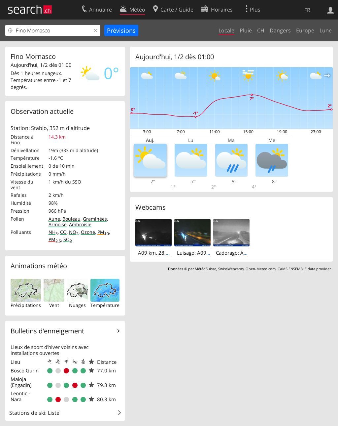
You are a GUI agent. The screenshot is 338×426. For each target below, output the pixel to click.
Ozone (88, 232)
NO (74, 232)
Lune (326, 30)
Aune (54, 219)
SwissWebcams (231, 268)
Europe (305, 30)
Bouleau (71, 219)
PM (103, 232)
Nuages (77, 305)
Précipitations (26, 305)
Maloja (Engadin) (21, 382)
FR (307, 10)
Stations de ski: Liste (34, 412)
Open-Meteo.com (261, 268)
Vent (54, 305)
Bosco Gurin (25, 370)
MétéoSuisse (205, 268)
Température (104, 305)
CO (63, 232)
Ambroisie (80, 224)
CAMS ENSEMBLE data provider (304, 268)
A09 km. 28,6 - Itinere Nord (169, 252)
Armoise (58, 224)
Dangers (280, 30)
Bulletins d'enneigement (47, 330)
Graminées (95, 219)
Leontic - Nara (20, 396)
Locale (226, 30)
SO (67, 239)
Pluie (246, 30)
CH (260, 30)
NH (53, 232)
